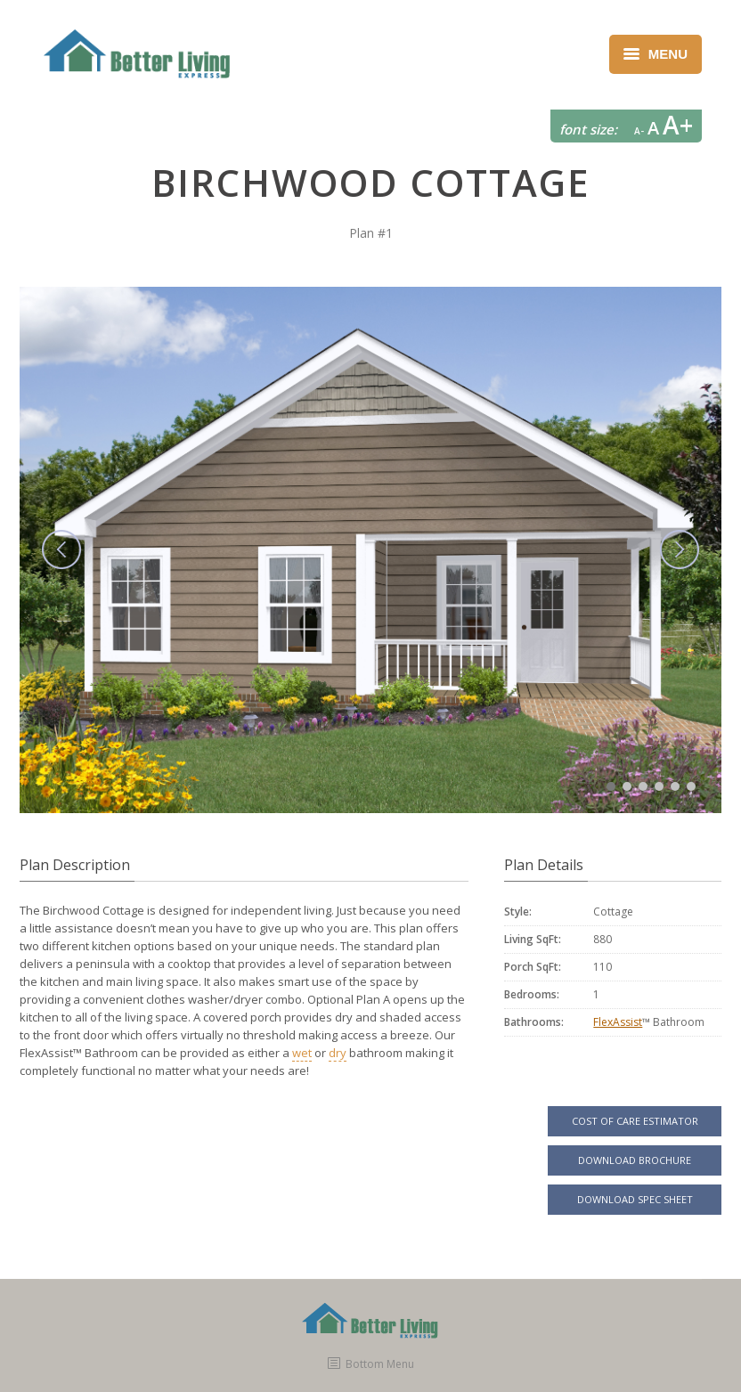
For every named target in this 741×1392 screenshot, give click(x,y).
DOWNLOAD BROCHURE (634, 1160)
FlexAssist (617, 1022)
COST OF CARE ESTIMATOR (635, 1120)
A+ (678, 125)
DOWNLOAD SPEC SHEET (635, 1199)
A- (639, 131)
